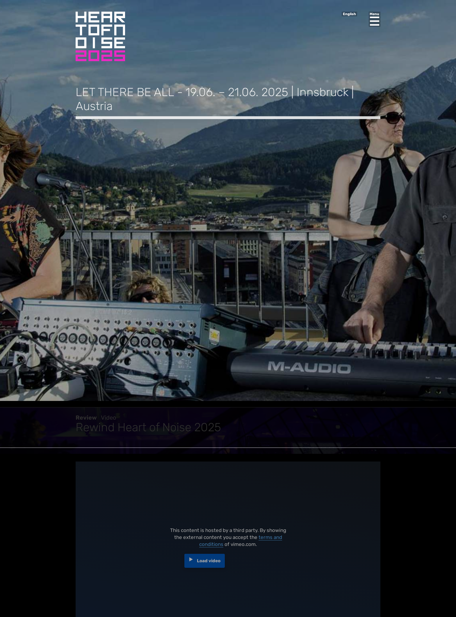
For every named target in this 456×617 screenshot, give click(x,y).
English (349, 14)
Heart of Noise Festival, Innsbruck (100, 36)
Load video (208, 562)
